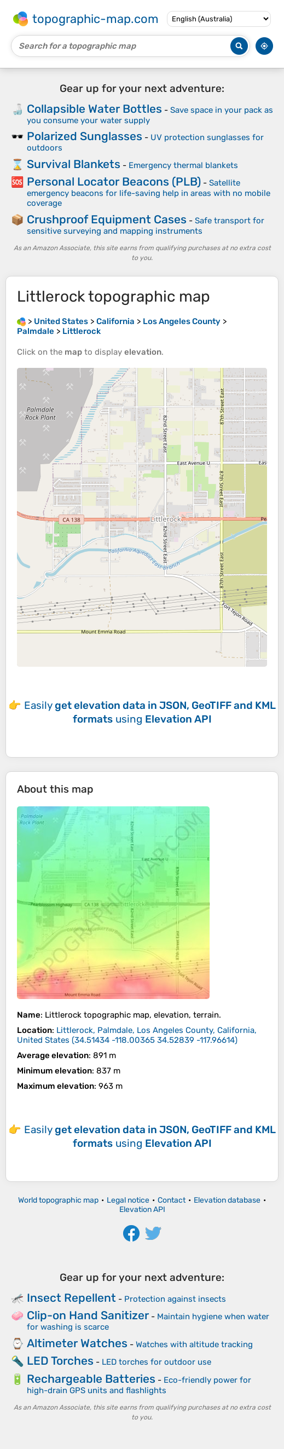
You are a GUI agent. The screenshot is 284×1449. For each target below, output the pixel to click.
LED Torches (60, 1360)
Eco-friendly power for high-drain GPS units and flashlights (139, 1385)
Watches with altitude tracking (194, 1344)
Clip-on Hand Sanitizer (88, 1315)
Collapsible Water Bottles (94, 109)
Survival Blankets (73, 164)
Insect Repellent (71, 1297)
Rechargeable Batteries (91, 1379)
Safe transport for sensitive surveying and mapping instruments (145, 226)
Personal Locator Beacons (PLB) (114, 181)
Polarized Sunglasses (84, 136)
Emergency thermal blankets (183, 165)
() (137, 1035)
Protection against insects (175, 1299)
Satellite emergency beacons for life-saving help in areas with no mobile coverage (148, 193)
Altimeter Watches (77, 1343)
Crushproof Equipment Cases (107, 219)
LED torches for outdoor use (156, 1362)
